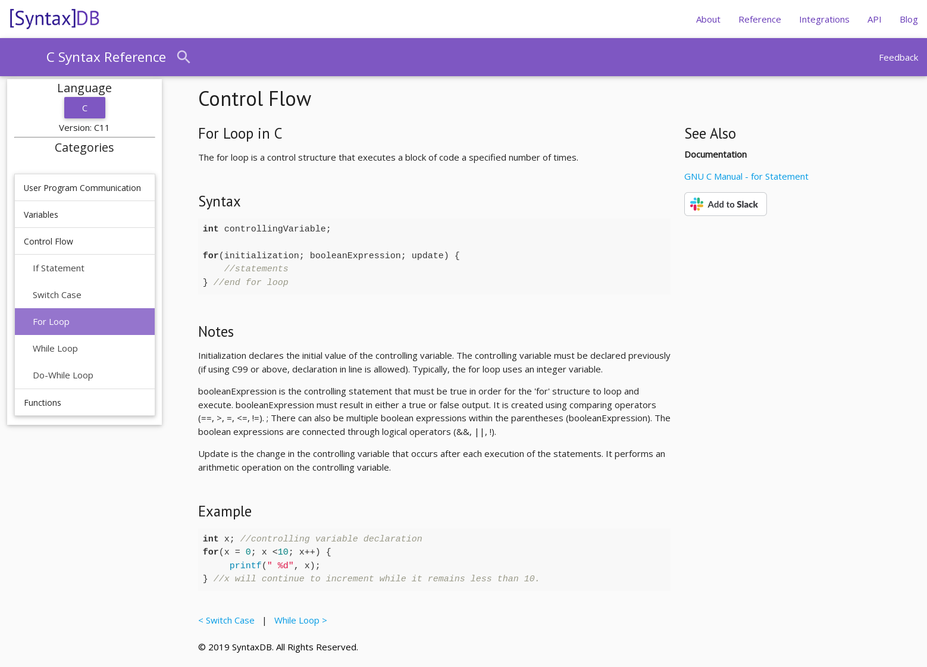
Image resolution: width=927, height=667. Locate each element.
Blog (909, 19)
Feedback (898, 57)
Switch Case (57, 294)
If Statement (58, 268)
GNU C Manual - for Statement (746, 176)
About (708, 19)
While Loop (55, 348)
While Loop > (298, 620)
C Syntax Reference (106, 57)
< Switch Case (228, 620)
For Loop (51, 321)
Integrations (824, 19)
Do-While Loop (63, 375)
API (875, 19)
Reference (759, 19)
